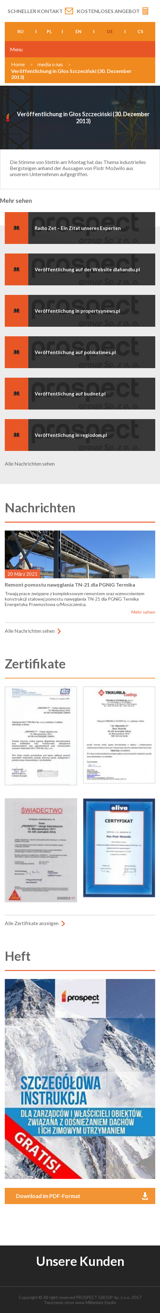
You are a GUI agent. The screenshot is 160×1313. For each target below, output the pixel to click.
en (78, 31)
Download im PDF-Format (48, 1196)
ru (20, 31)
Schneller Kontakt (35, 11)
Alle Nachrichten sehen (30, 463)
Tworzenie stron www (64, 1302)
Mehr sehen (143, 612)
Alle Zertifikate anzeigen (32, 923)
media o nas (50, 64)
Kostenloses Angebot (108, 11)
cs (140, 31)
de (110, 31)
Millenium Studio (101, 1302)
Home (18, 64)
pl (49, 31)
